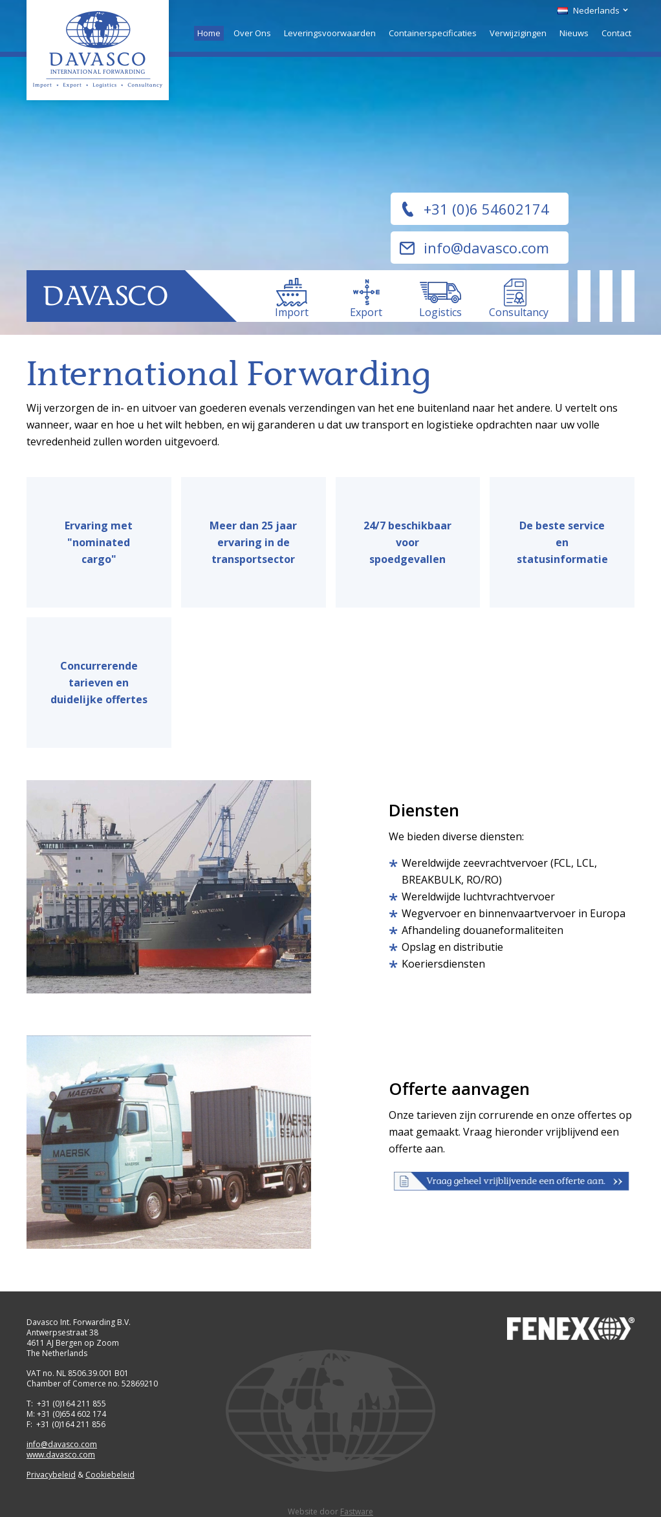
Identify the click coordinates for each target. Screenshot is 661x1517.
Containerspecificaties (433, 33)
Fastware (356, 1511)
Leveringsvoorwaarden (330, 33)
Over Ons (252, 33)
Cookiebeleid (110, 1474)
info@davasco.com (486, 247)
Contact (616, 33)
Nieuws (574, 33)
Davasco (98, 50)
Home (209, 33)
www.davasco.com (61, 1454)
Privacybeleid (51, 1474)
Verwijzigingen (518, 33)
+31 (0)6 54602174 (486, 208)
